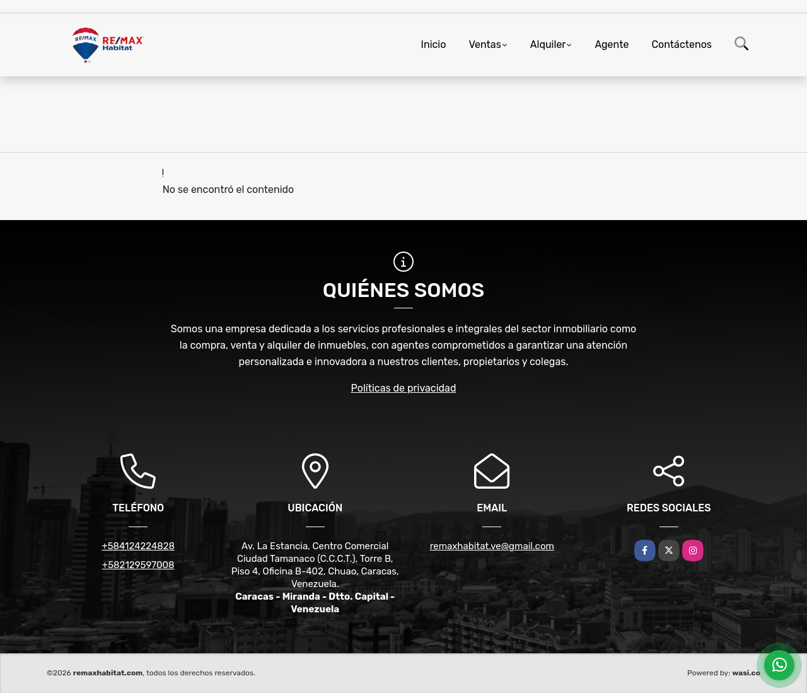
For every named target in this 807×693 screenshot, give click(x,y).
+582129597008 (138, 565)
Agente (612, 44)
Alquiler (548, 44)
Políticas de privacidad (403, 388)
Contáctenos (681, 44)
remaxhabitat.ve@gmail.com (492, 546)
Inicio (433, 44)
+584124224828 (138, 546)
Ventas (484, 44)
